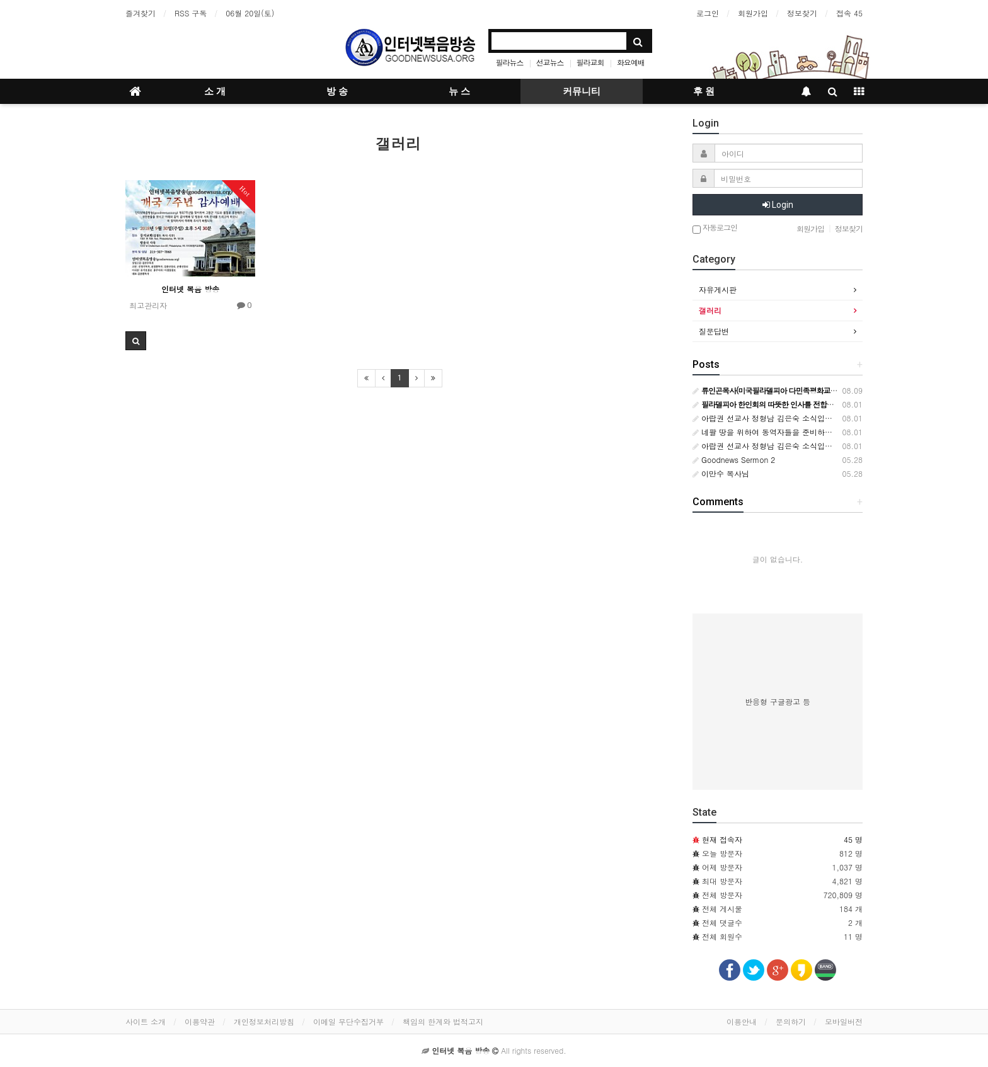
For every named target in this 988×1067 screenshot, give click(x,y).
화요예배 (631, 62)
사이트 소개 (145, 1021)
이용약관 (200, 1021)
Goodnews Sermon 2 (733, 459)
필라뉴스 (510, 62)
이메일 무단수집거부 (348, 1021)
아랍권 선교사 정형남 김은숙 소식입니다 (766, 418)
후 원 (704, 91)
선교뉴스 (550, 62)
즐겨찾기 (140, 13)
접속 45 (849, 13)
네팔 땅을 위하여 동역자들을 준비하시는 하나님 (778, 431)
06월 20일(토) (250, 13)
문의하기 (791, 1021)
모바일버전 (844, 1021)
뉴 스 (459, 91)
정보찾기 (802, 13)
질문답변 (714, 331)
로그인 (707, 13)
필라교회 (590, 62)
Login (777, 205)
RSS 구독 (191, 13)
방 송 (337, 91)
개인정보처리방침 (264, 1021)
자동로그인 (714, 228)
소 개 (215, 91)
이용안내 (742, 1021)
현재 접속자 (722, 839)
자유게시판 (718, 289)
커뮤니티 (581, 91)
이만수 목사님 (720, 473)
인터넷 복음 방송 (190, 288)
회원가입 (753, 13)
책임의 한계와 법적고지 (443, 1021)
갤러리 (710, 310)
